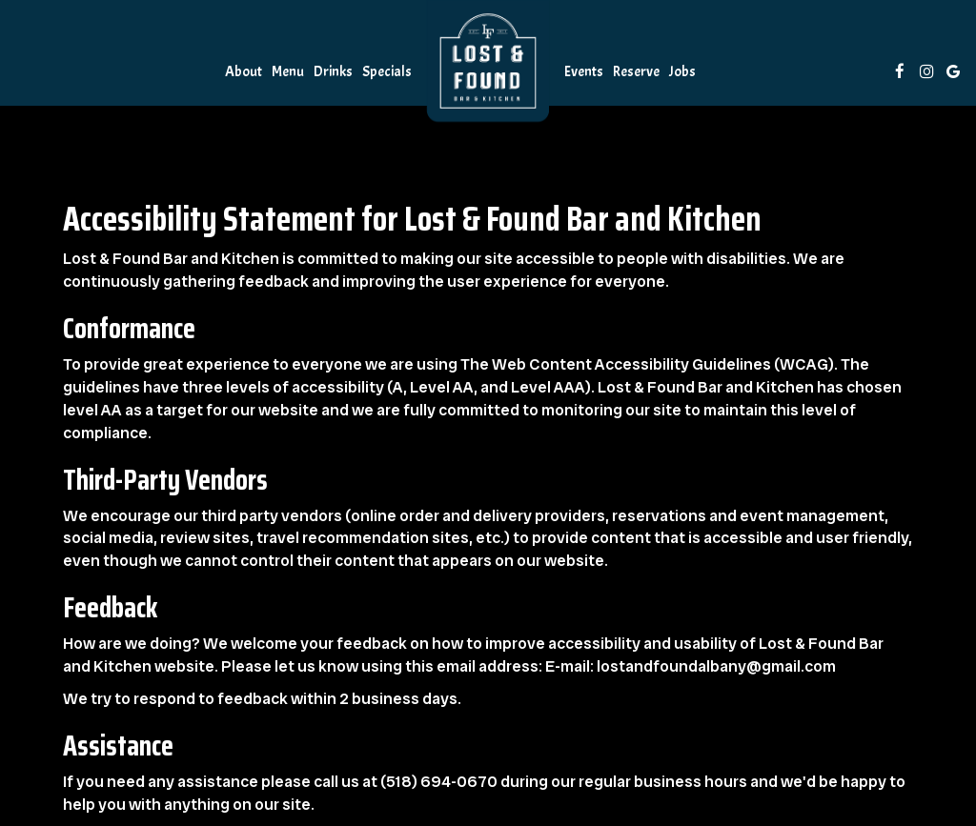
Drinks (333, 71)
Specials (387, 71)
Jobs (682, 71)
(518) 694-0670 (439, 781)
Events (583, 71)
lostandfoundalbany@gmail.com (716, 665)
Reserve (636, 71)
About (243, 71)
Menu (288, 71)
